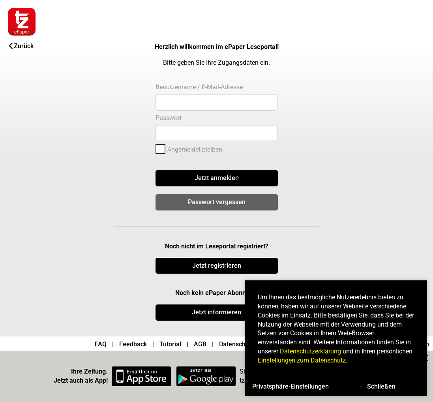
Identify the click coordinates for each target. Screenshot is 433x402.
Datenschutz (236, 344)
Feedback (133, 344)
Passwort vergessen (217, 202)
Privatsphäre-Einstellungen (290, 386)
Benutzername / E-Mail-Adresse (199, 87)
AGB (200, 344)
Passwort (169, 118)
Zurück (21, 46)
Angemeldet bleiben (194, 149)
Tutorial (170, 344)
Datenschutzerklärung (310, 351)
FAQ (101, 344)
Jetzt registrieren (216, 265)
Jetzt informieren (216, 312)
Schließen (381, 386)
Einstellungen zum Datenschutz (302, 360)
